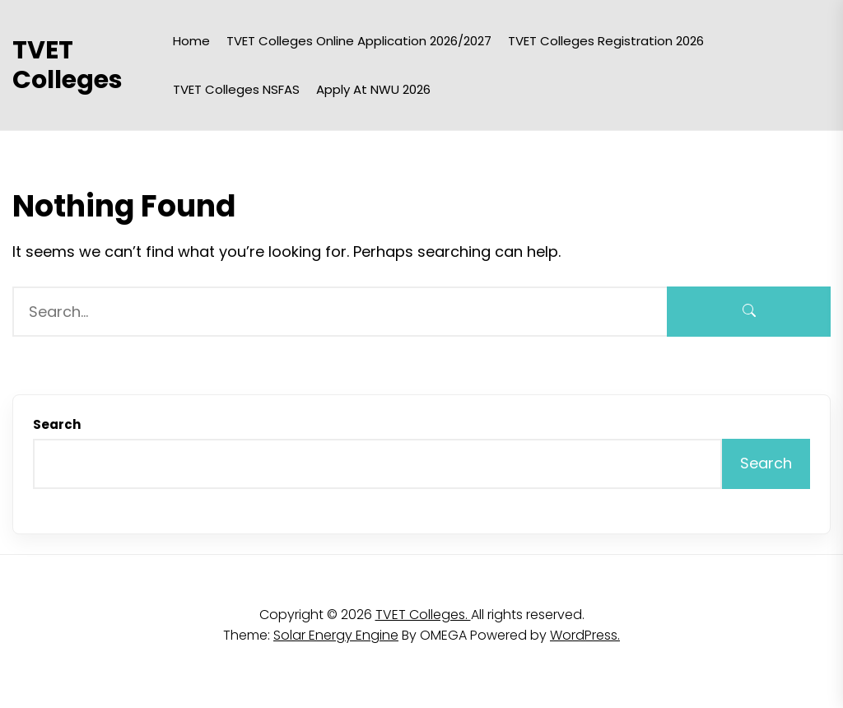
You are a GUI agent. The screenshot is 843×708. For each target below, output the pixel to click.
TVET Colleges (67, 65)
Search (57, 424)
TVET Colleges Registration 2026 (606, 41)
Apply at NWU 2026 (373, 89)
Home (191, 41)
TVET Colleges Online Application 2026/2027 (358, 41)
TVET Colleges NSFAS (236, 89)
